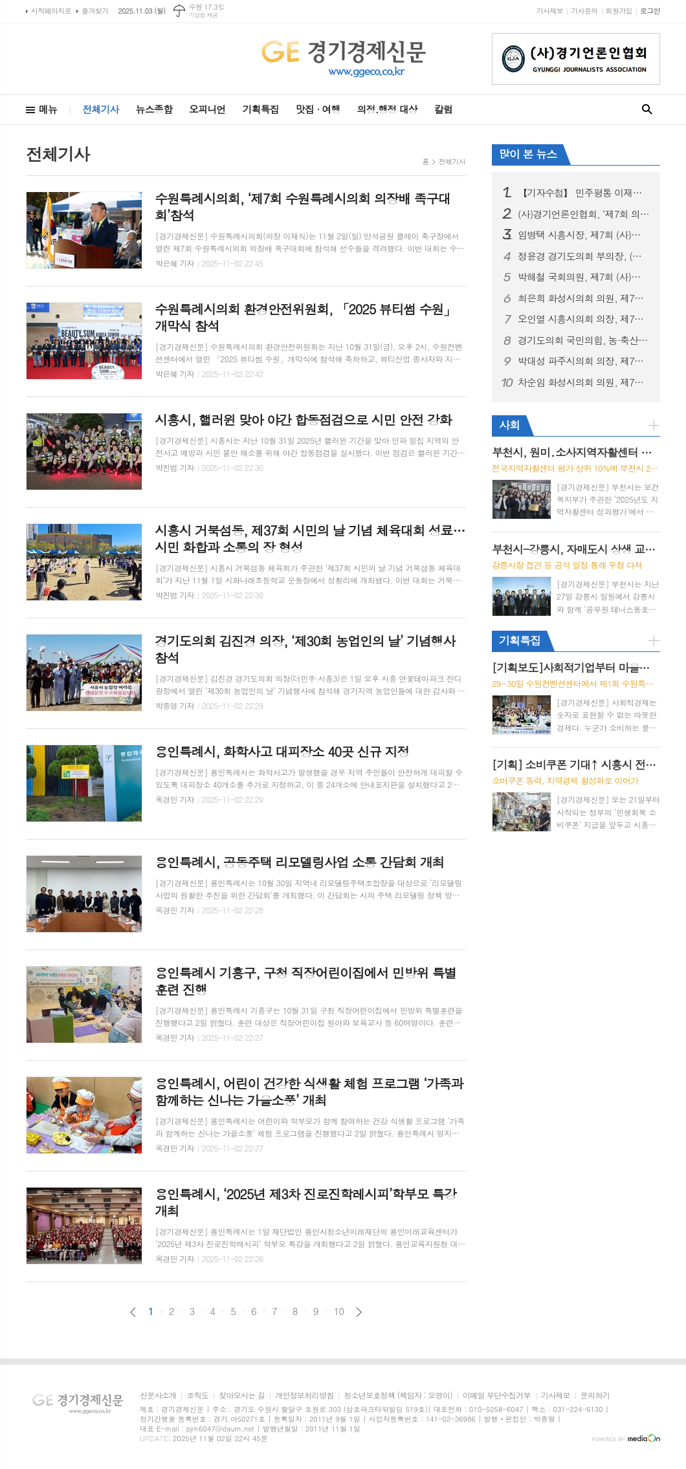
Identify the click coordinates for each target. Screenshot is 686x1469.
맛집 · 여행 (318, 109)
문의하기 (595, 1395)
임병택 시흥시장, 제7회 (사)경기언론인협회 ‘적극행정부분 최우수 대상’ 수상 (584, 234)
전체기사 (100, 109)
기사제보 (550, 11)
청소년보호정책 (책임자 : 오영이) (398, 1395)
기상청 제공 (203, 15)
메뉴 (48, 109)
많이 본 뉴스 (528, 154)
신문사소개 (158, 1395)
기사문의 (584, 11)
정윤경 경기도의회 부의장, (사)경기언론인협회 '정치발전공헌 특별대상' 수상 (584, 256)
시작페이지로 (51, 11)
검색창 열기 (647, 109)
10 (339, 1311)
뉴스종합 (154, 109)
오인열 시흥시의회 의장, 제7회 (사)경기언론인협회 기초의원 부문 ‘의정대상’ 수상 (584, 318)
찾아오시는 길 (242, 1395)
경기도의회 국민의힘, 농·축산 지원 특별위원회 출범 (584, 340)
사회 (509, 425)
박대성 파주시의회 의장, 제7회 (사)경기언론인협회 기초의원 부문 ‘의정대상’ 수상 (584, 360)
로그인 (650, 11)
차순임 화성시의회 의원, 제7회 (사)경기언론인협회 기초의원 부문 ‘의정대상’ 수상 (584, 382)
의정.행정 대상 (387, 109)
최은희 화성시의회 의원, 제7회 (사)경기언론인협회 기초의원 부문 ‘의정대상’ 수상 (584, 298)
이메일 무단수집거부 (497, 1395)
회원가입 (619, 11)
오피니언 (207, 109)
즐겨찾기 (95, 11)
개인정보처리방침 (304, 1395)
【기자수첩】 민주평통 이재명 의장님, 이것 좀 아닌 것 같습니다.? (584, 192)
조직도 (197, 1395)
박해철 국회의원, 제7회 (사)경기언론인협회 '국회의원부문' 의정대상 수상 (584, 276)
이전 (133, 1312)
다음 (358, 1312)
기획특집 (260, 109)
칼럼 (443, 109)
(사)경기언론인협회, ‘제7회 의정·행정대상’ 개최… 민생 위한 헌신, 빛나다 (584, 214)
